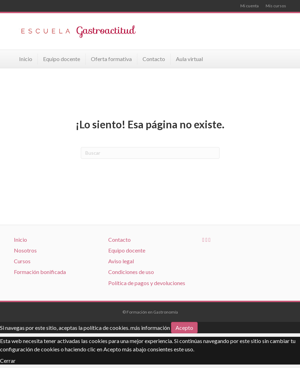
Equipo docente (61, 58)
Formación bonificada (40, 271)
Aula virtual (189, 58)
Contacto (154, 58)
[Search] (150, 153)
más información (150, 327)
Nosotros (25, 250)
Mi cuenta (249, 5)
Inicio (25, 58)
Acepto (184, 327)
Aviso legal (121, 261)
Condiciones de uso (131, 271)
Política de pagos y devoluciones (146, 283)
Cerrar (8, 360)
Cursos (22, 261)
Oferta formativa (111, 58)
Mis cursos (276, 5)
